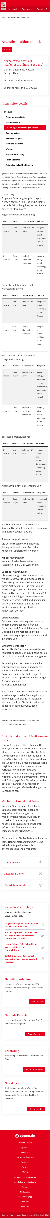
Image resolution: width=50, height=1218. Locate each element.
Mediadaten (25, 1192)
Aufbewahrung (13, 122)
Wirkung (10, 149)
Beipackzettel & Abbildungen (19, 165)
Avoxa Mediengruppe (25, 1196)
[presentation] (46, 9)
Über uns (25, 1201)
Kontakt (25, 1167)
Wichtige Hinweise (14, 143)
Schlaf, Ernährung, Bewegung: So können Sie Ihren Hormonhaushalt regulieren (21, 958)
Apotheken (27, 9)
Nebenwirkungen (14, 138)
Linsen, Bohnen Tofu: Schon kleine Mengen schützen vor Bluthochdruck (21, 947)
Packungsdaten (13, 159)
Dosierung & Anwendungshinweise (22, 127)
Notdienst (12, 9)
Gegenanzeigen (13, 133)
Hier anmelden (36, 1109)
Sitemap (25, 1172)
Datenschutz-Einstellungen (25, 1177)
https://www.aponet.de (25, 1136)
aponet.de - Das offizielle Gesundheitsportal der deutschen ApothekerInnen (17, 3)
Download (25, 1162)
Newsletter (25, 1206)
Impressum (25, 1147)
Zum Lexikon (37, 1001)
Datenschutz (25, 1152)
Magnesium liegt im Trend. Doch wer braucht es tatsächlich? (22, 925)
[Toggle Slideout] (46, 3)
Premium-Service (25, 1142)
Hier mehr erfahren (34, 1069)
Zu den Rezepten (35, 1034)
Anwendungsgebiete (15, 117)
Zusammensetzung (15, 154)
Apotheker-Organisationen (25, 1182)
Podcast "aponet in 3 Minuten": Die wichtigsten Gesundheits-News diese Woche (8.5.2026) (21, 935)
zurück (7, 49)
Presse (25, 1187)
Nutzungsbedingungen (25, 1157)
